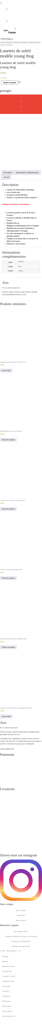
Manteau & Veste (8, 978)
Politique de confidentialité (21, 953)
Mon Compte (21, 922)
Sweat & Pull (6, 983)
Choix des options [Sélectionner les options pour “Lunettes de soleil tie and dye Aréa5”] (8, 521)
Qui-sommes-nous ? (21, 943)
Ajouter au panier (9, 82)
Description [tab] (7, 184)
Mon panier (21, 927)
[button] (21, 97)
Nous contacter (21, 932)
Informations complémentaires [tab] (27, 184)
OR (19, 82)
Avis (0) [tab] (6, 189)
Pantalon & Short (8, 993)
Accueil (2, 42)
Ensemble (5, 1003)
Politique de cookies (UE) (21, 958)
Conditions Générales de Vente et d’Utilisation (21, 948)
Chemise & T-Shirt (8, 988)
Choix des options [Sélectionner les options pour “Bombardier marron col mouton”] (8, 451)
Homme (16, 42)
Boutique (9, 42)
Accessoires (23, 42)
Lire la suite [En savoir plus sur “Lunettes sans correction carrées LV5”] (6, 382)
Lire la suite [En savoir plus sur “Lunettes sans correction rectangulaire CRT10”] (6, 728)
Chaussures (6, 1008)
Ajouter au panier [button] (8, 659)
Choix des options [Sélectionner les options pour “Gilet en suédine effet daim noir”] (8, 590)
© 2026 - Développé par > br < (11, 963)
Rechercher (5, 39)
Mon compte (6, 1018)
